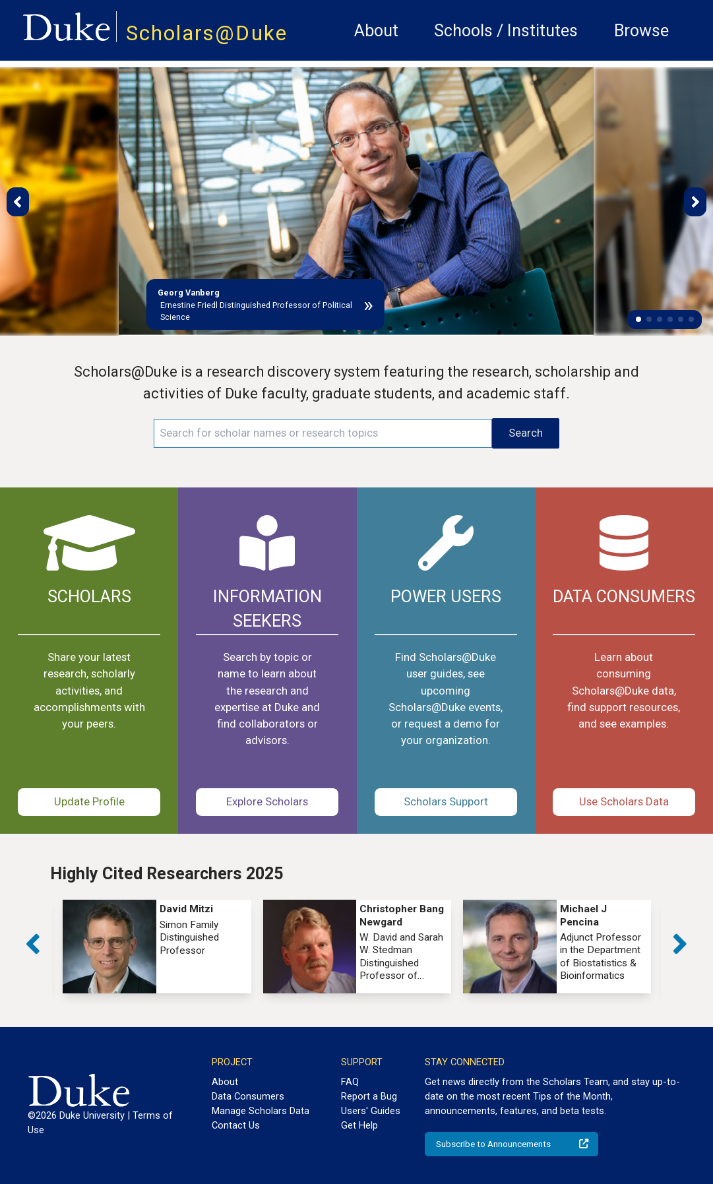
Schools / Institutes (506, 30)
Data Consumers (248, 1096)
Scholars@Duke (207, 33)
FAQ (350, 1082)
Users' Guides (370, 1111)
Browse (641, 30)
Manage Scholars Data (260, 1111)
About (376, 30)
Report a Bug (369, 1096)
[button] (638, 319)
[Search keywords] (323, 433)
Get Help (359, 1125)
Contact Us (236, 1125)
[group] (157, 946)
